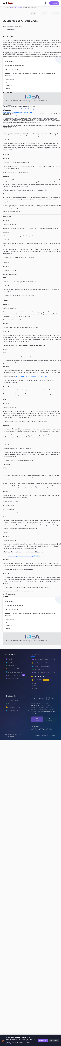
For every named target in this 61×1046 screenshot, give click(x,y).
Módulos (9, 667)
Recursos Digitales (12, 684)
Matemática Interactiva (14, 677)
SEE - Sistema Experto (15, 681)
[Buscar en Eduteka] (45, 3)
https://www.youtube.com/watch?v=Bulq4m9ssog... (19, 109)
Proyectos (10, 671)
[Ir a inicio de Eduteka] (9, 3)
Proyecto (5, 7)
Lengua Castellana (17, 7)
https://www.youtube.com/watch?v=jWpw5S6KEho (18, 112)
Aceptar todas (42, 1040)
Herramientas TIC (12, 674)
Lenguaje (10, 7)
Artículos (9, 664)
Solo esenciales (54, 1040)
